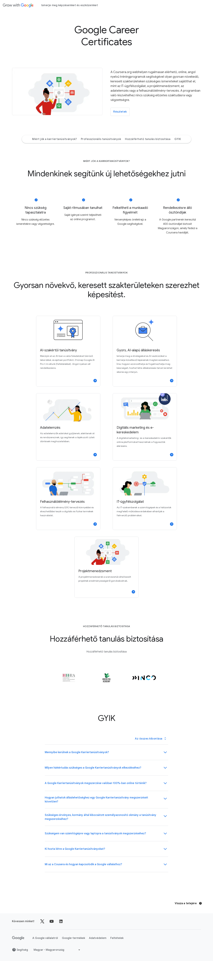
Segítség (20, 950)
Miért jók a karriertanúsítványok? (54, 139)
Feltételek (116, 938)
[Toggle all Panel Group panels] (150, 739)
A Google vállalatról (45, 938)
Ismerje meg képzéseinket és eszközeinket (69, 5)
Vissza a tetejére (188, 903)
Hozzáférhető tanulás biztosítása (147, 139)
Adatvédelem (97, 938)
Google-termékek (73, 938)
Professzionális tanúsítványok (101, 139)
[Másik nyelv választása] (57, 950)
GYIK (177, 139)
